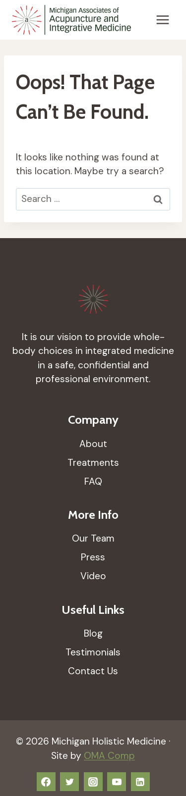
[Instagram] (93, 781)
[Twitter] (69, 781)
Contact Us (93, 671)
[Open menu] (162, 19)
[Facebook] (46, 781)
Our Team (93, 538)
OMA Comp (109, 755)
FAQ (93, 481)
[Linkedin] (140, 781)
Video (93, 576)
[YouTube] (116, 781)
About (93, 444)
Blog (93, 633)
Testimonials (93, 652)
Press (93, 557)
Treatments (93, 462)
